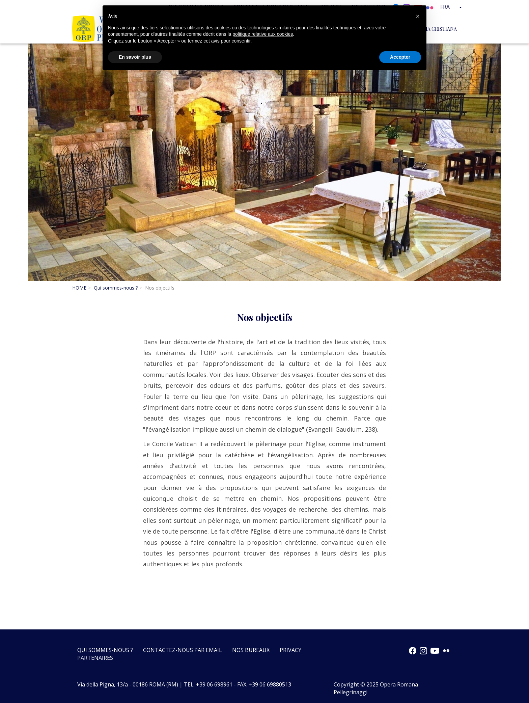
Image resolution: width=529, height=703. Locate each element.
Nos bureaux (251, 650)
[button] (417, 16)
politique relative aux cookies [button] (262, 34)
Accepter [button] (400, 57)
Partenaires (95, 657)
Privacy (290, 650)
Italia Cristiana (436, 28)
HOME (79, 288)
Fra (452, 6)
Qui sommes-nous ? (116, 288)
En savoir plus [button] (135, 57)
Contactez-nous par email (182, 650)
